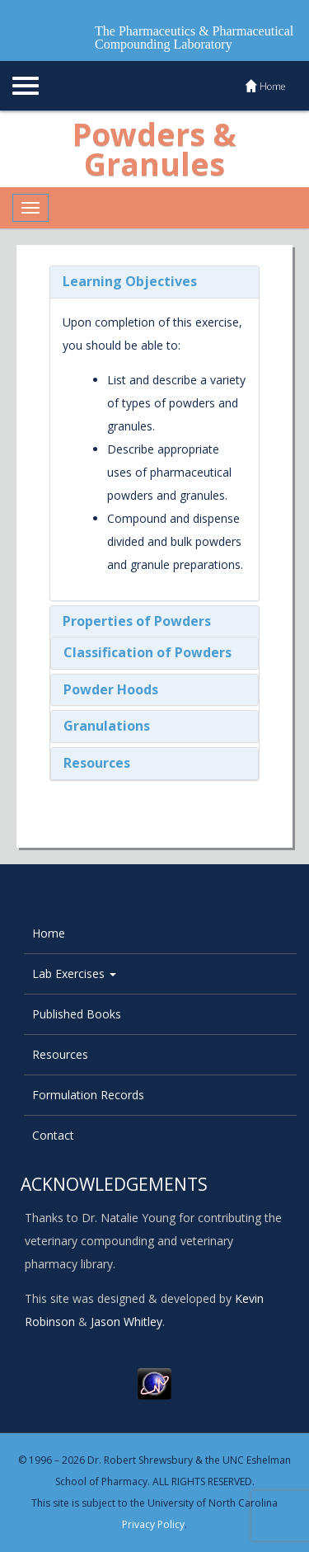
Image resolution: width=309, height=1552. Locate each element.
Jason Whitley (126, 1321)
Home (48, 933)
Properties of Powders (137, 621)
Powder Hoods (110, 689)
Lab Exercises (74, 973)
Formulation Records (88, 1095)
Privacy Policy (153, 1524)
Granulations (106, 726)
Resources (96, 763)
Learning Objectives (130, 281)
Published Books (76, 1014)
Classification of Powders (147, 652)
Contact (53, 1135)
